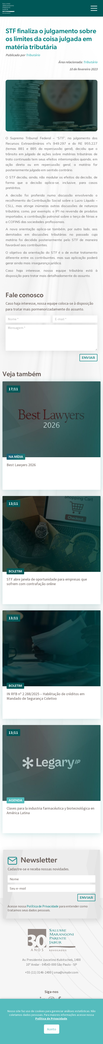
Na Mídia (16, 457)
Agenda (15, 800)
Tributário (33, 55)
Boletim (15, 571)
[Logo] (8, 8)
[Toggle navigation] (94, 8)
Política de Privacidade (42, 906)
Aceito (51, 1029)
